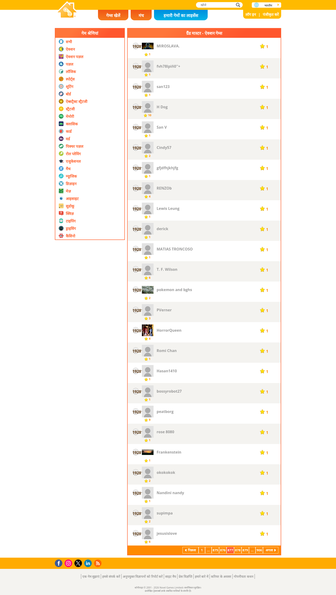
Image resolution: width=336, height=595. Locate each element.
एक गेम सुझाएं (91, 576)
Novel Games (67, 10)
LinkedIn (89, 563)
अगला (269, 550)
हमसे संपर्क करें (111, 576)
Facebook (59, 563)
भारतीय (268, 5)
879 (245, 550)
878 (238, 550)
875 (215, 550)
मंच (141, 15)
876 (223, 550)
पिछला (192, 550)
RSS (98, 563)
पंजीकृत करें (271, 14)
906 (259, 550)
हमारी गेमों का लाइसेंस (181, 15)
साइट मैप (170, 576)
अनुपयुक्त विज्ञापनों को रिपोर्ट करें (143, 576)
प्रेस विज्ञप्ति (185, 576)
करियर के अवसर (221, 576)
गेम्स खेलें (113, 15)
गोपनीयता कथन (243, 576)
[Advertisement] (90, 343)
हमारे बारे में (201, 576)
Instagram (69, 563)
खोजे (238, 5)
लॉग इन (250, 14)
